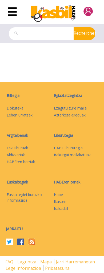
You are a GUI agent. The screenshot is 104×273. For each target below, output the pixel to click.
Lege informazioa (24, 268)
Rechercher (84, 33)
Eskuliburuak (17, 147)
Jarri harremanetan (75, 262)
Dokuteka (15, 108)
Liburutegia (63, 135)
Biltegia (13, 95)
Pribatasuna (57, 268)
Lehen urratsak (20, 115)
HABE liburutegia (68, 147)
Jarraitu (14, 228)
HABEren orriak (67, 182)
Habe (58, 194)
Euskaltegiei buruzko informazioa (24, 197)
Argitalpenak (17, 135)
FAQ (9, 262)
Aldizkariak (16, 154)
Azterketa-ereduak (70, 115)
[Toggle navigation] (12, 12)
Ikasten (60, 201)
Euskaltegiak (17, 182)
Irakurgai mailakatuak (72, 154)
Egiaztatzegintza (68, 95)
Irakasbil (61, 208)
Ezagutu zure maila (70, 108)
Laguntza (27, 262)
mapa (46, 262)
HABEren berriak (21, 161)
